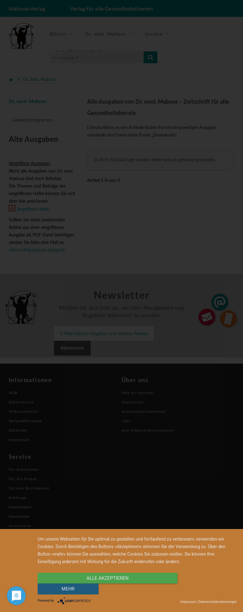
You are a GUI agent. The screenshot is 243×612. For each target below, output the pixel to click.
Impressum (188, 602)
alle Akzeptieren (107, 589)
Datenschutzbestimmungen (217, 602)
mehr (207, 589)
